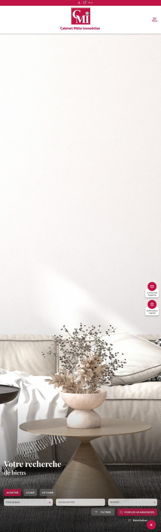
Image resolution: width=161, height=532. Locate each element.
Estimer (47, 500)
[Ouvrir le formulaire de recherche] (103, 519)
